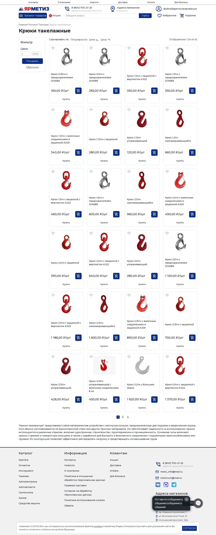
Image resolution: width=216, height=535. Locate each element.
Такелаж (24, 476)
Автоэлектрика (28, 481)
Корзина (190, 15)
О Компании (64, 2)
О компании (71, 470)
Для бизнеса (181, 2)
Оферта (68, 505)
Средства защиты (29, 503)
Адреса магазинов (128, 7)
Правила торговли (75, 485)
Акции (114, 459)
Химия (22, 498)
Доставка (123, 2)
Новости (94, 2)
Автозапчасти (27, 487)
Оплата (151, 2)
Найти (145, 15)
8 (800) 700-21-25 (82, 7)
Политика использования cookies (84, 500)
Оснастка (24, 465)
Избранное (169, 15)
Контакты (33, 2)
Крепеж (23, 459)
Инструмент (26, 470)
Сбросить (32, 67)
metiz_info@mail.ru (171, 471)
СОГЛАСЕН (189, 528)
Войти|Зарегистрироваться (180, 8)
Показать (32, 61)
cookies (98, 526)
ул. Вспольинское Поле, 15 (173, 516)
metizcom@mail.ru (171, 478)
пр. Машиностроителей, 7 (173, 512)
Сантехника (26, 492)
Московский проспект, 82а (173, 520)
